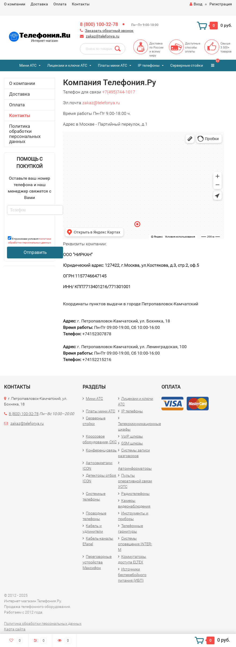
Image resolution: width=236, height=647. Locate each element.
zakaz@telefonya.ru (102, 36)
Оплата (60, 4)
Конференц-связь (101, 450)
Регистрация (220, 4)
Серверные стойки (186, 65)
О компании (14, 4)
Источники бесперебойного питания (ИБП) (132, 574)
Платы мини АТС (112, 65)
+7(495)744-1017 (118, 92)
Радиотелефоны (135, 493)
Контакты (81, 4)
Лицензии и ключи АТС (67, 65)
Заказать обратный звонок (109, 30)
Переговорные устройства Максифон (97, 562)
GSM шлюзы (132, 443)
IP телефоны (149, 65)
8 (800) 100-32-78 (99, 24)
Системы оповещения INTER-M (135, 544)
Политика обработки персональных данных (24, 133)
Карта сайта (14, 629)
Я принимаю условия (29, 240)
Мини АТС (27, 65)
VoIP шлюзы (132, 436)
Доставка (39, 4)
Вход (196, 4)
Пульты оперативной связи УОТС (135, 481)
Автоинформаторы (135, 468)
